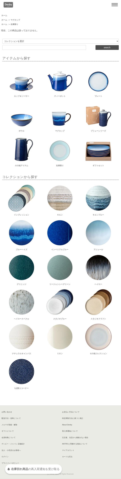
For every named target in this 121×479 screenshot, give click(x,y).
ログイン (5, 457)
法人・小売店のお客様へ (11, 450)
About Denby (67, 425)
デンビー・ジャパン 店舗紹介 (13, 444)
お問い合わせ (7, 412)
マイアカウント (68, 450)
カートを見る (67, 457)
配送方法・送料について (11, 418)
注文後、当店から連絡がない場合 (75, 437)
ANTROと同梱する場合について (74, 444)
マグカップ (15, 20)
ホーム (4, 15)
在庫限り (14, 24)
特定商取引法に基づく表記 (72, 418)
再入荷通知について (70, 431)
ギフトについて (8, 431)
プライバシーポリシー (10, 463)
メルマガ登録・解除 (9, 425)
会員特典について (9, 437)
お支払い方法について (71, 412)
